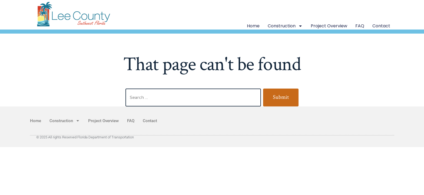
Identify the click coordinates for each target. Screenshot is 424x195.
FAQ (359, 26)
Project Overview (329, 26)
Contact (381, 26)
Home (253, 26)
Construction (285, 26)
